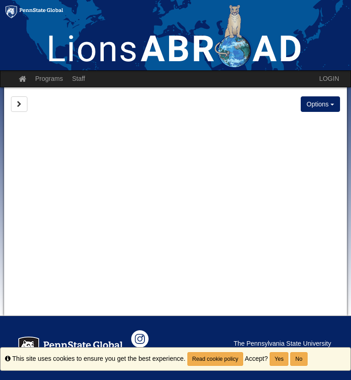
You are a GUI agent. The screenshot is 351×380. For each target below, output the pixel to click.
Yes (279, 359)
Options (320, 104)
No (298, 359)
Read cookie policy (215, 359)
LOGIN (329, 78)
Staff (78, 78)
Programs (49, 78)
